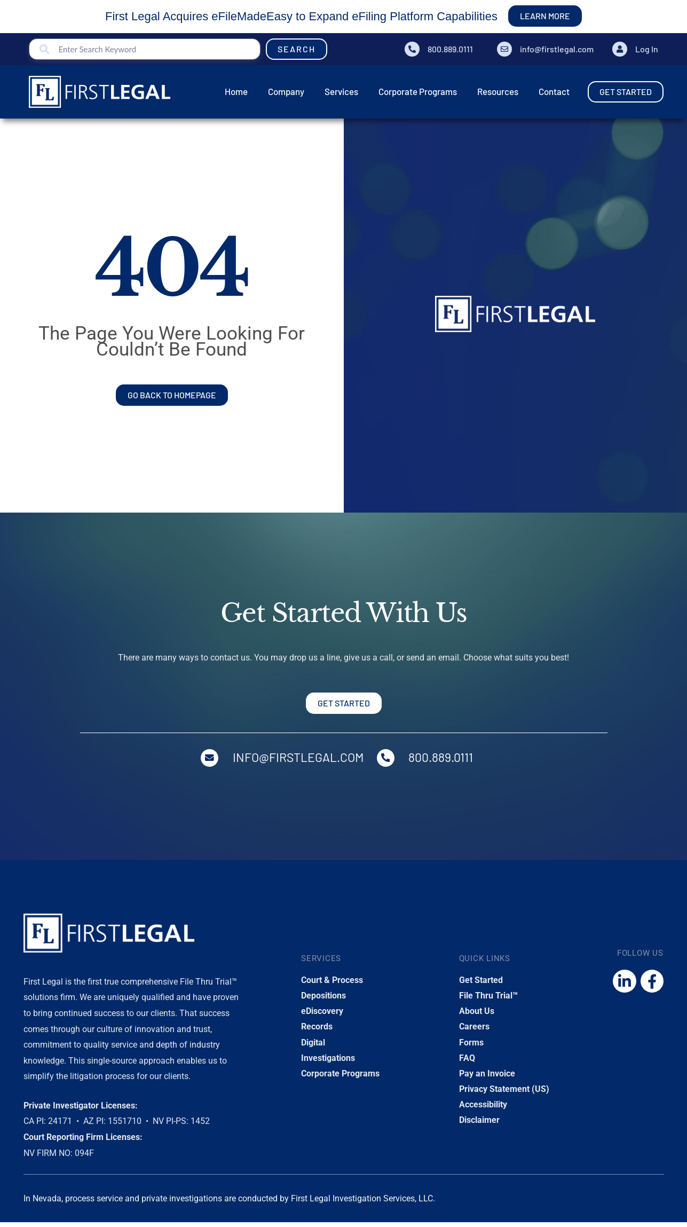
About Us (476, 1016)
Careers (474, 1031)
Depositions (323, 1000)
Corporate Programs (340, 1078)
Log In (646, 49)
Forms (471, 1047)
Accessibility (483, 1109)
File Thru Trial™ (488, 1000)
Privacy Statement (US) (504, 1094)
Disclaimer (479, 1125)
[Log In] (619, 49)
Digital (313, 1047)
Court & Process (332, 985)
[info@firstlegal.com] (504, 49)
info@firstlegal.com (557, 49)
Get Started (481, 985)
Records (317, 1031)
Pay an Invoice (487, 1078)
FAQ (467, 1063)
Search (296, 49)
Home (39, 136)
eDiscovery (322, 1016)
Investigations (328, 1063)
